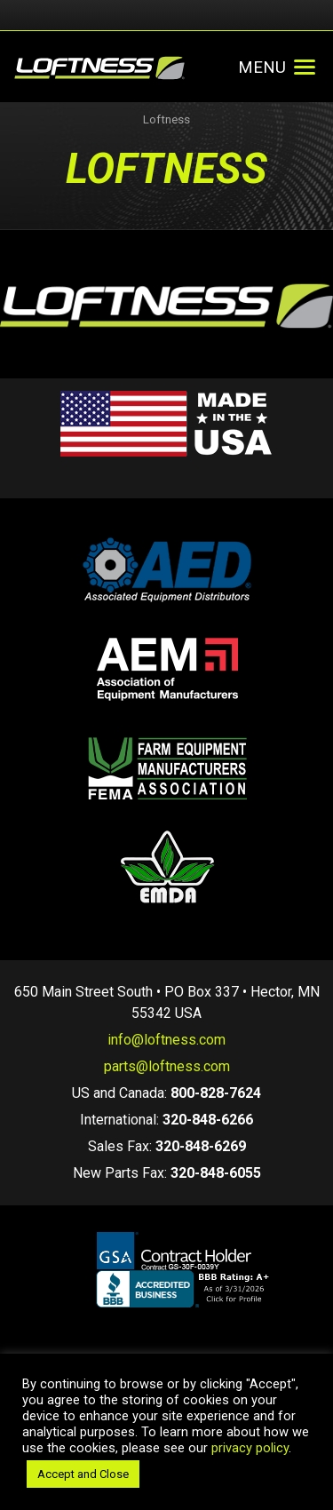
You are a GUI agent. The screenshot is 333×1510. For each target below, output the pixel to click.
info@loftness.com (166, 1039)
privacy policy (250, 1448)
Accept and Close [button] (83, 1474)
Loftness (166, 119)
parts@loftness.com (167, 1066)
